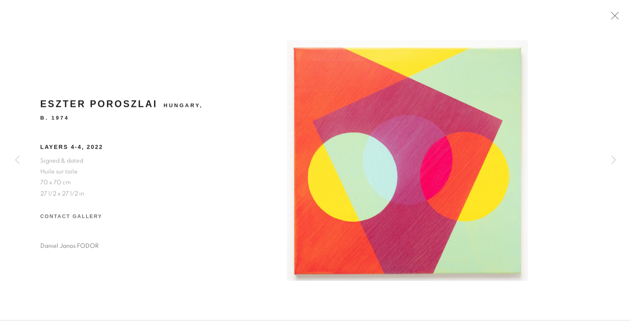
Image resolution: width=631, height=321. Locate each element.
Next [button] (613, 160)
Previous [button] (17, 160)
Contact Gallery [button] (71, 219)
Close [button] (614, 18)
